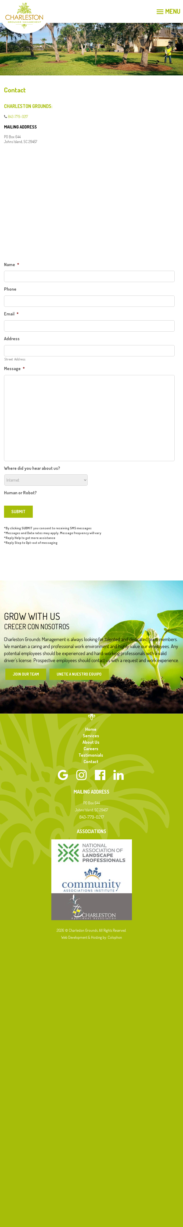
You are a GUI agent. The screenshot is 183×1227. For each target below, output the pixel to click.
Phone (10, 289)
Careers (91, 748)
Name (11, 264)
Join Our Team (26, 674)
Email (11, 314)
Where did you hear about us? (32, 468)
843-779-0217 (18, 116)
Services (91, 736)
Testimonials (90, 755)
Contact (91, 761)
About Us (90, 742)
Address (12, 338)
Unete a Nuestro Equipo (79, 674)
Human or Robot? (20, 492)
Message (14, 368)
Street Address (14, 359)
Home (90, 729)
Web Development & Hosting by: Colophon (91, 937)
